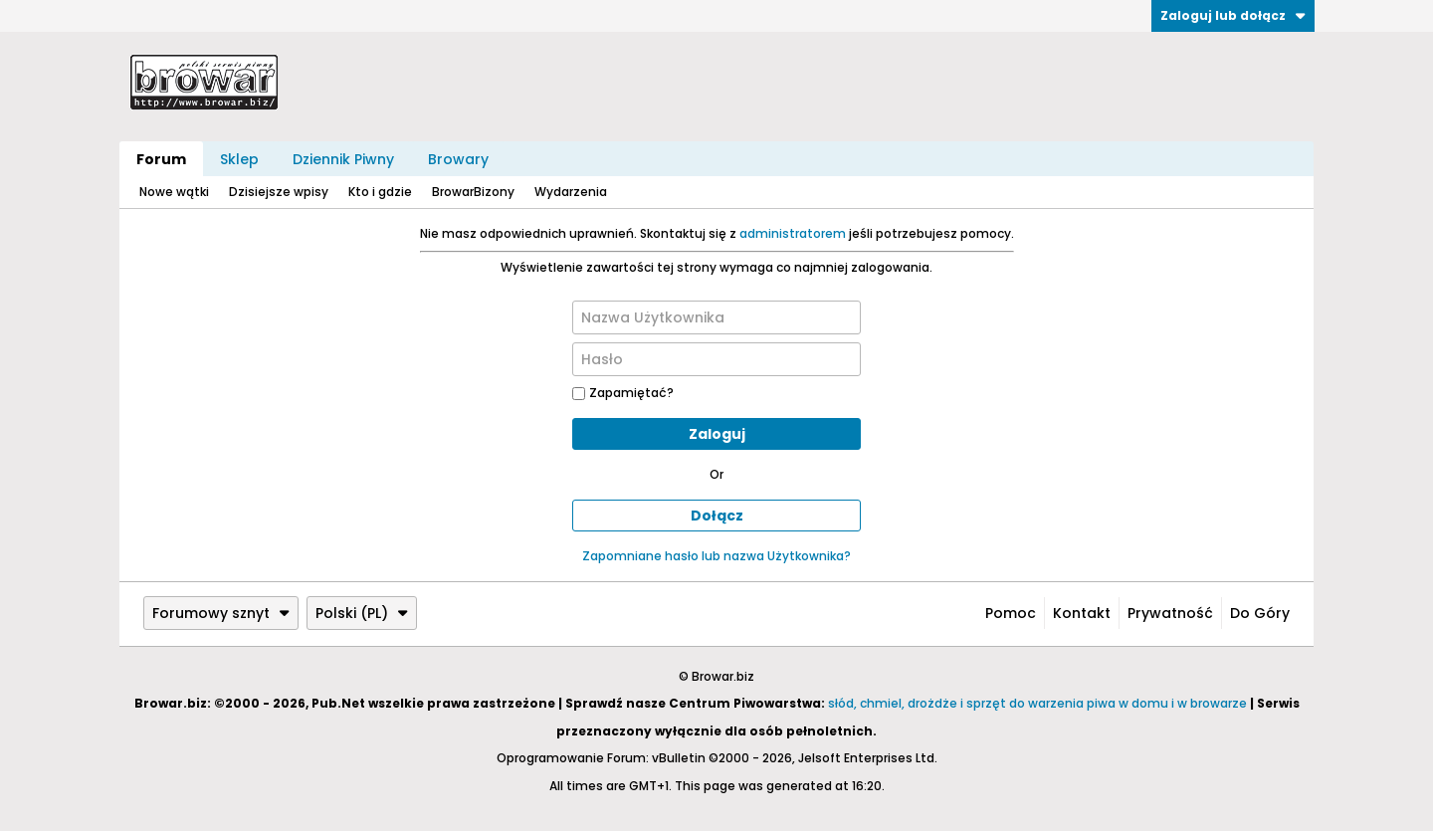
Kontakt (1082, 613)
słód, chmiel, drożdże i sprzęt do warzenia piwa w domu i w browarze (1037, 703)
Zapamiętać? (623, 392)
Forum (161, 159)
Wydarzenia (570, 191)
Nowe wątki (174, 191)
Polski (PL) (361, 613)
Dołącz (717, 515)
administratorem (792, 233)
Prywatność (1170, 613)
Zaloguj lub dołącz (1233, 15)
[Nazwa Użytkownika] (716, 317)
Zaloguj (717, 434)
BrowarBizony (473, 191)
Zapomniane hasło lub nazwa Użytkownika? (716, 555)
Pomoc (1010, 613)
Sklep (239, 159)
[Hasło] (716, 359)
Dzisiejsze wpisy (278, 191)
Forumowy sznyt (221, 613)
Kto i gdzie (380, 191)
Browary (458, 159)
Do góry (1260, 613)
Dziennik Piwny (343, 159)
